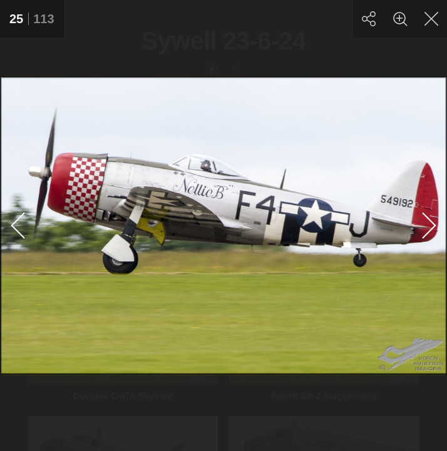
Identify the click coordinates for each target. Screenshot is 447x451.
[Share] (368, 19)
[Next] (428, 225)
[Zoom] (400, 19)
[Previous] (19, 225)
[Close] (431, 19)
